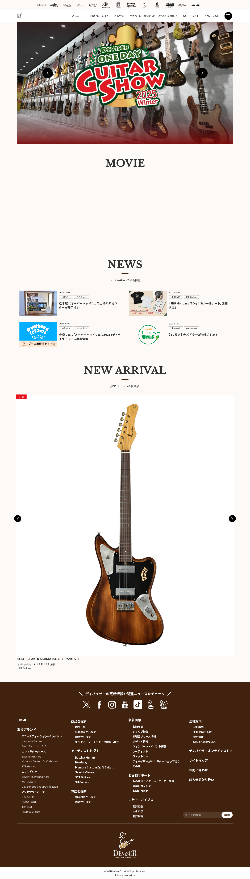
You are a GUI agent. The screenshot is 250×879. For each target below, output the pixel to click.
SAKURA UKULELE (34, 746)
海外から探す (83, 802)
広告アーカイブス (140, 799)
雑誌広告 (138, 806)
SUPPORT (191, 16)
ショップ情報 (140, 731)
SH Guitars (82, 782)
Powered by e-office (125, 875)
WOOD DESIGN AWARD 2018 (153, 16)
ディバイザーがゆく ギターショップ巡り (156, 761)
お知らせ (138, 726)
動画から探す (83, 737)
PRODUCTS (99, 16)
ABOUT (78, 16)
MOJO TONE (29, 801)
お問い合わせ (140, 790)
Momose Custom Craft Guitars (40, 761)
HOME (22, 720)
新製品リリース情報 (144, 736)
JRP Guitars (29, 781)
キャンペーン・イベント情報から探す (97, 742)
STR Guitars (29, 766)
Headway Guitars (32, 741)
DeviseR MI (28, 797)
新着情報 (134, 720)
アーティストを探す (85, 750)
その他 (136, 766)
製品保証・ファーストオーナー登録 (153, 781)
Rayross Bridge (31, 811)
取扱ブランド (26, 729)
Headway (81, 762)
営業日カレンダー (143, 786)
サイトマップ (198, 760)
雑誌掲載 (138, 816)
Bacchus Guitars (31, 756)
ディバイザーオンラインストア (211, 750)
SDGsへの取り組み (204, 742)
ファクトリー (140, 756)
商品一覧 (80, 727)
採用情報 (198, 737)
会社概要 (198, 727)
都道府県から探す (85, 797)
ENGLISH (211, 16)
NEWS (119, 16)
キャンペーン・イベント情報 (149, 746)
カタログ (138, 811)
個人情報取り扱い (201, 779)
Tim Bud (27, 806)
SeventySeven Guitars (35, 776)
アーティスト (140, 751)
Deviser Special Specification (40, 786)
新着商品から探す (85, 732)
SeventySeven (84, 772)
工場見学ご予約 (202, 732)
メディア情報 (140, 741)
